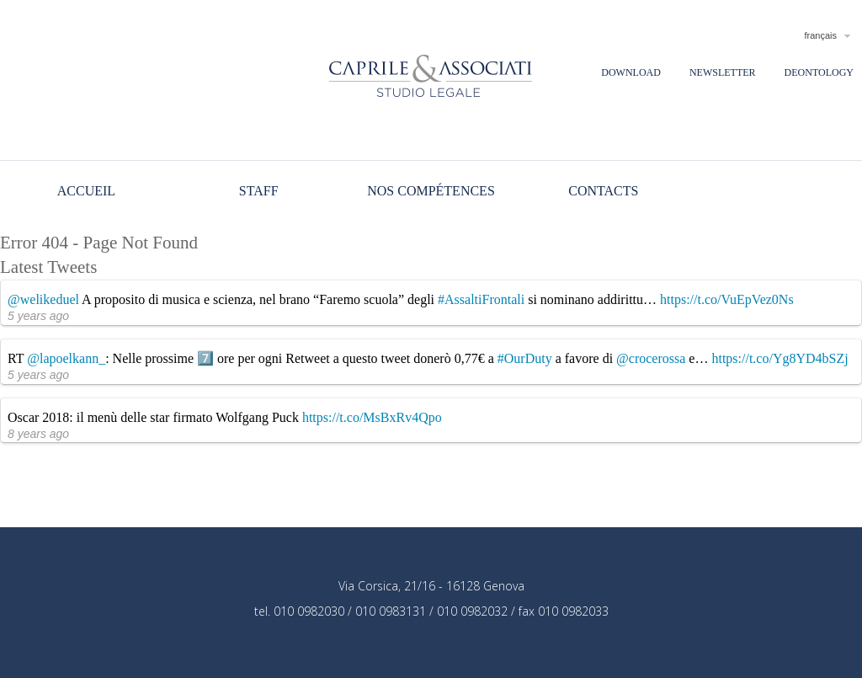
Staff (259, 191)
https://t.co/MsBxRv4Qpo (372, 417)
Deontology (819, 72)
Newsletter (722, 72)
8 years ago (38, 433)
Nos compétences (431, 191)
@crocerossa (650, 358)
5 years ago (38, 316)
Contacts (603, 191)
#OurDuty (525, 358)
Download (631, 72)
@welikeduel (43, 299)
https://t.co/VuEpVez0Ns (727, 299)
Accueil (86, 191)
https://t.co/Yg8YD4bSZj (779, 358)
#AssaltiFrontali (481, 299)
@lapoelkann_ (66, 358)
